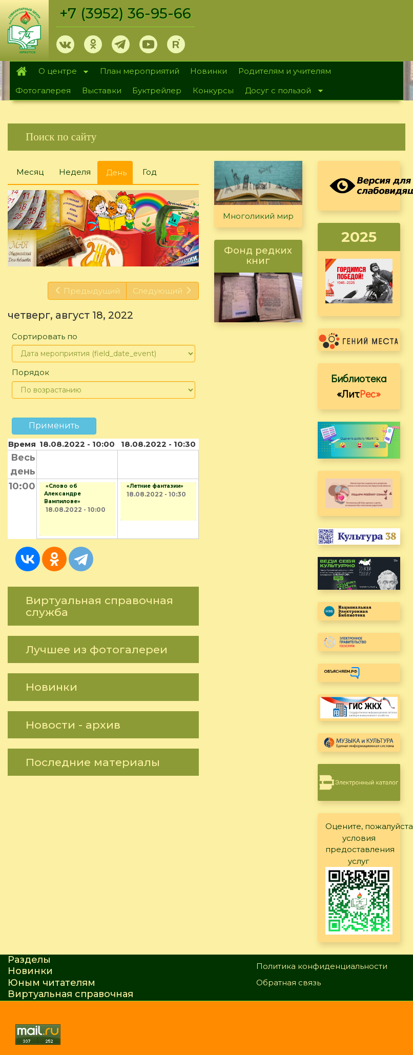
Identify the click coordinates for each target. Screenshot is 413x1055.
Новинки (208, 71)
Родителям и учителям (284, 71)
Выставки (101, 90)
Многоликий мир (258, 216)
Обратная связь (288, 982)
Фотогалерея (43, 90)
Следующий (162, 291)
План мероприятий (139, 71)
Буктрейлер (156, 90)
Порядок (30, 372)
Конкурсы (213, 90)
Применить (54, 425)
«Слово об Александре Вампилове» (62, 494)
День (119, 175)
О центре (60, 72)
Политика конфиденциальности (321, 966)
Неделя (75, 172)
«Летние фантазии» (155, 486)
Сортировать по (44, 336)
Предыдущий (87, 291)
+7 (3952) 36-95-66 (125, 13)
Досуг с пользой (280, 91)
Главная (21, 71)
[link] (206, 137)
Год (149, 172)
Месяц (30, 172)
